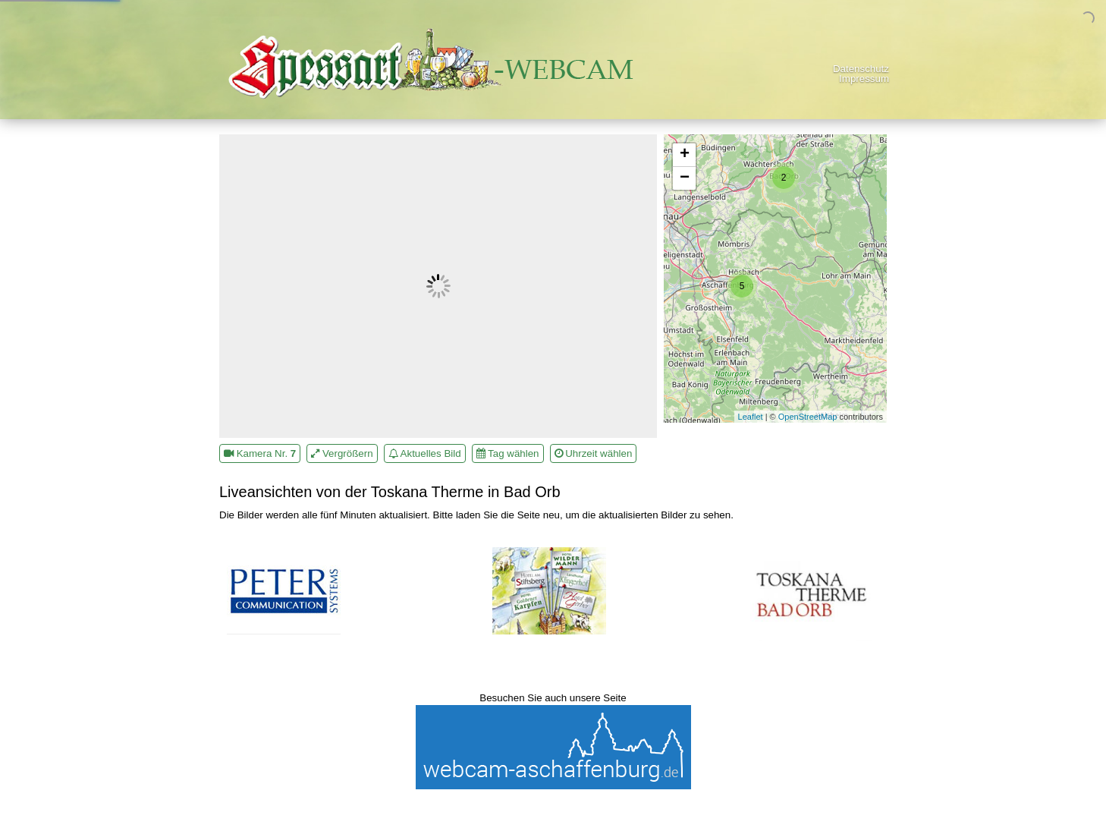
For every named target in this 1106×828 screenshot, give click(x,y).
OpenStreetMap (807, 416)
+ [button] (685, 154)
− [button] (685, 178)
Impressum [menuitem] (864, 78)
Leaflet (750, 416)
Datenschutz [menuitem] (861, 68)
